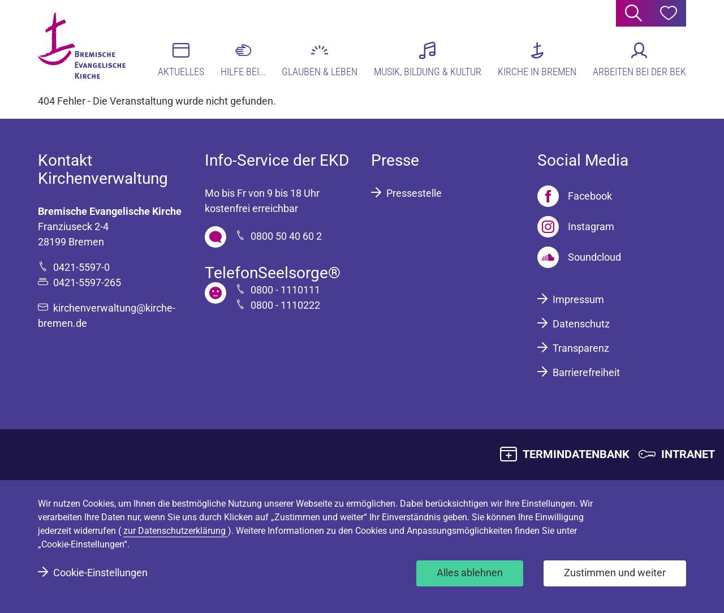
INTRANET (688, 454)
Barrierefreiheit (586, 372)
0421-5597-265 (87, 282)
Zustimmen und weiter (615, 573)
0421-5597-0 (81, 267)
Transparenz (581, 348)
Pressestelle (414, 193)
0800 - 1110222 (285, 305)
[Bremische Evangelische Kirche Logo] (82, 45)
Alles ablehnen (470, 573)
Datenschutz (581, 324)
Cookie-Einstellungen (100, 573)
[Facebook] (574, 196)
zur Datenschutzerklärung (175, 530)
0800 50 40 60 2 (286, 236)
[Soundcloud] (579, 257)
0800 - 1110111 (285, 290)
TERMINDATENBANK (576, 454)
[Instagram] (575, 227)
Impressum (578, 299)
